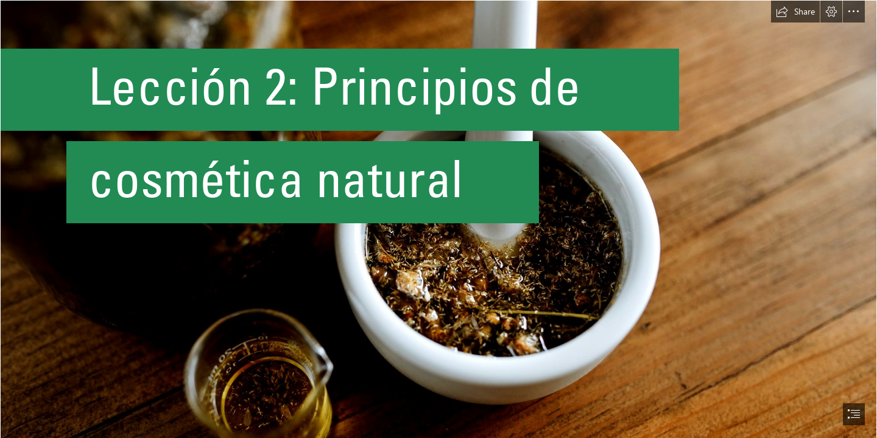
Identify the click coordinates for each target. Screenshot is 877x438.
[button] (795, 12)
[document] (438, 219)
